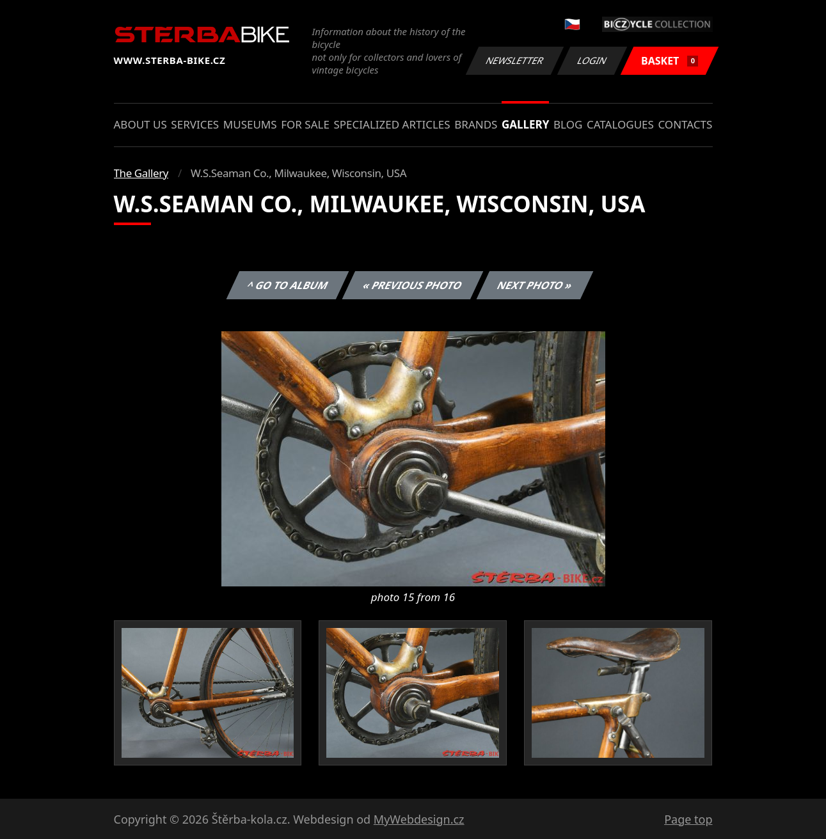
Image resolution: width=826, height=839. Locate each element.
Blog (567, 124)
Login (592, 60)
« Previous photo (412, 285)
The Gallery (141, 173)
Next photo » (535, 285)
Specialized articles (391, 124)
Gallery (525, 124)
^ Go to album (287, 285)
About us (140, 124)
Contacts (685, 124)
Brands (475, 124)
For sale (305, 124)
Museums (250, 124)
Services (195, 124)
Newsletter (515, 60)
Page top (688, 819)
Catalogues (620, 124)
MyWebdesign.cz (419, 819)
